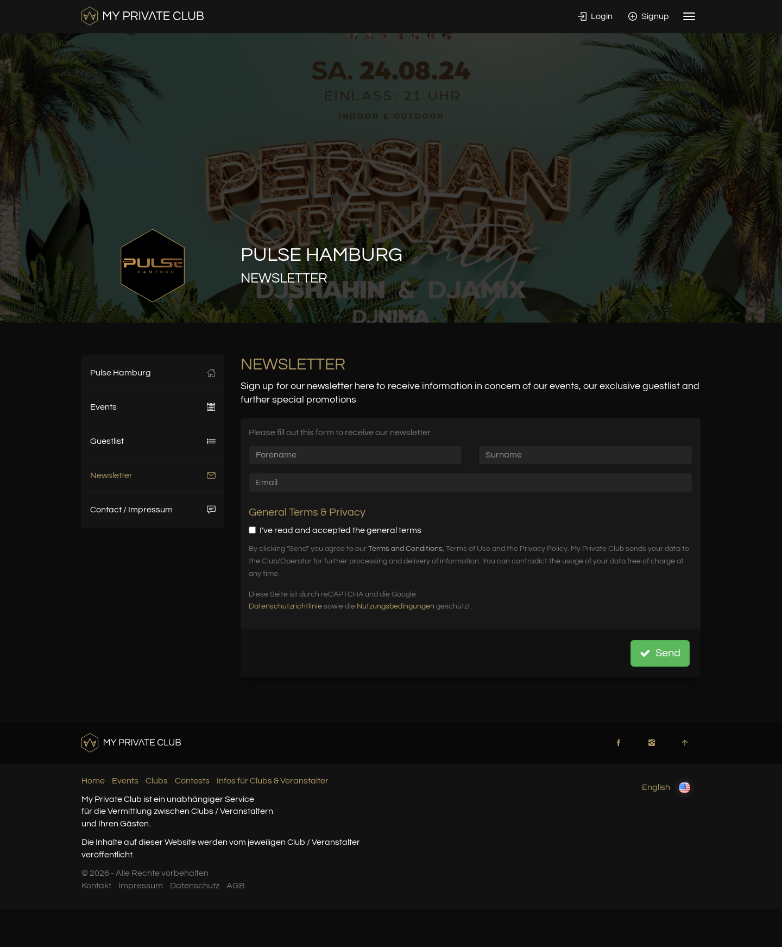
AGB (235, 885)
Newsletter (153, 475)
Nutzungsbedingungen (395, 606)
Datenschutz (194, 885)
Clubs (157, 780)
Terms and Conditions (405, 549)
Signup (648, 16)
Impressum (140, 885)
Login (595, 16)
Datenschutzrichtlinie (285, 606)
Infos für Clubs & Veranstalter (273, 780)
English (667, 788)
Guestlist (153, 441)
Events (153, 407)
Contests (192, 780)
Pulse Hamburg (153, 373)
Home (93, 780)
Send (660, 653)
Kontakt (96, 885)
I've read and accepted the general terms (335, 530)
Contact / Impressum (153, 510)
